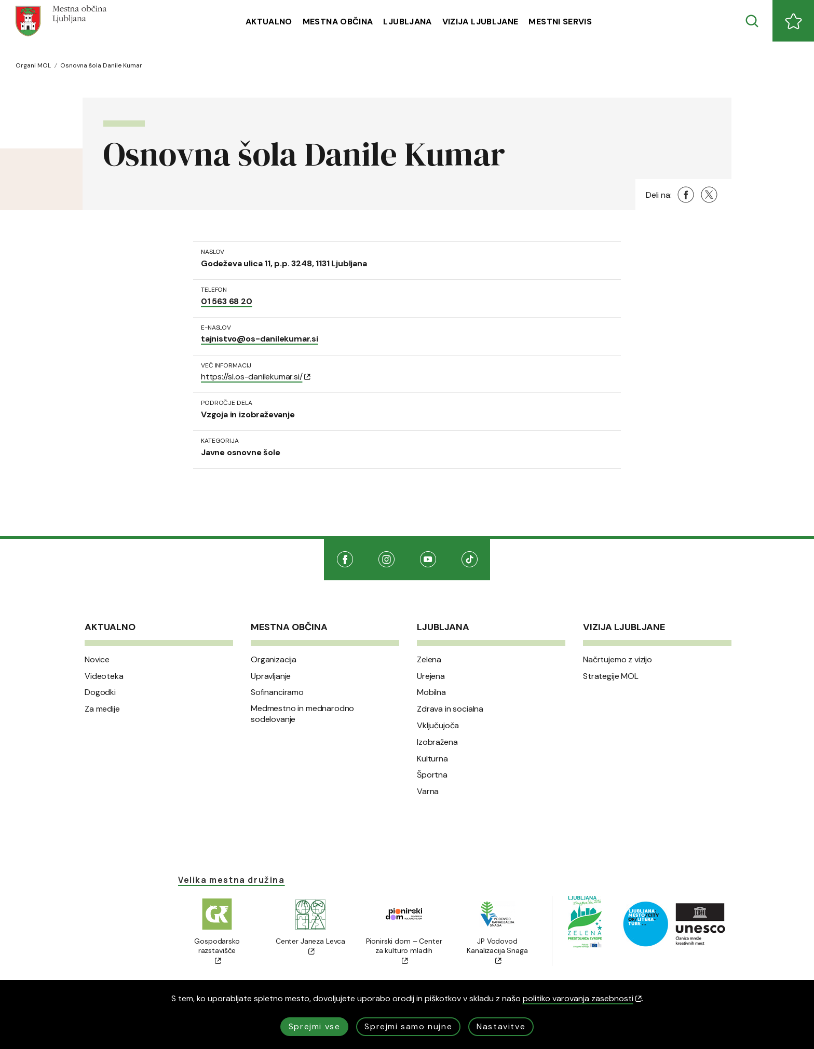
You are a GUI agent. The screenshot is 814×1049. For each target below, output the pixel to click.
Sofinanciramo (277, 692)
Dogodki (100, 692)
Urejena (431, 676)
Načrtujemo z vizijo (617, 660)
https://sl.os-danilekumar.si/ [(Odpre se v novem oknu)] (255, 376)
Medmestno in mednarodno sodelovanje (302, 714)
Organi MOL (33, 65)
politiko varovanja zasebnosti (582, 998)
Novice (97, 660)
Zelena (429, 660)
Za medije (102, 709)
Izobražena (437, 742)
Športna (432, 775)
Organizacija (273, 660)
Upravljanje (271, 676)
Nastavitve (501, 1026)
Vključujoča (438, 725)
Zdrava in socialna (450, 709)
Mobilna (431, 692)
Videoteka (104, 676)
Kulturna (432, 759)
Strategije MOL (611, 676)
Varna (428, 791)
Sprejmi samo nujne (408, 1026)
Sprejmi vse (315, 1026)
